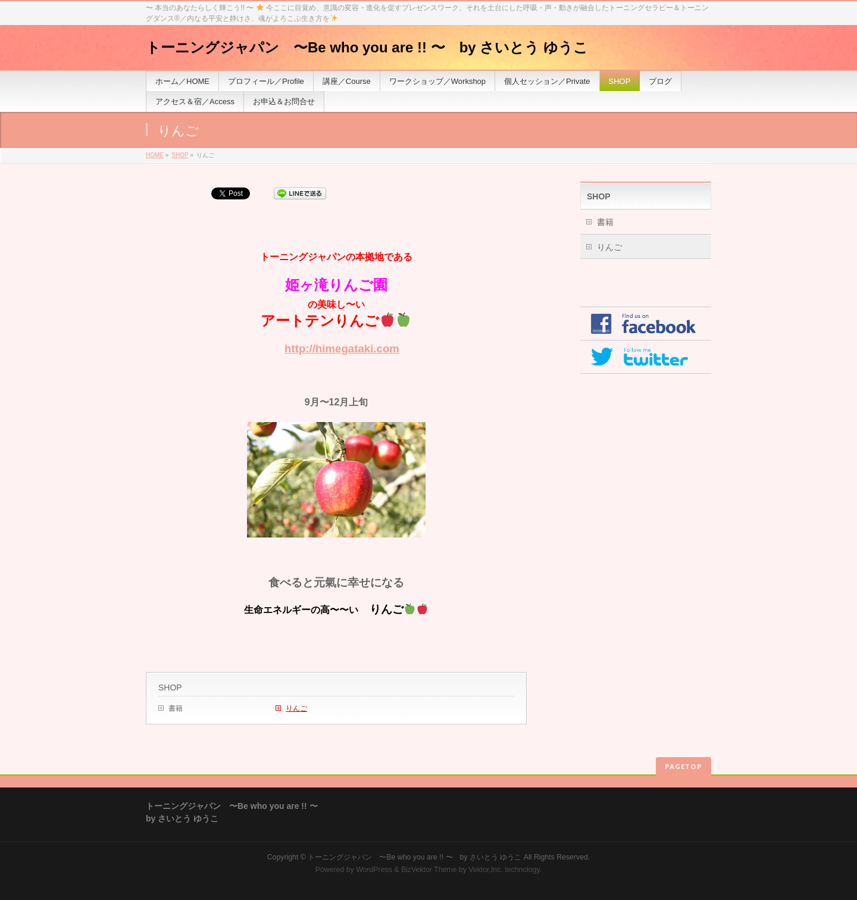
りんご (296, 708)
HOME (155, 155)
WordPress (374, 869)
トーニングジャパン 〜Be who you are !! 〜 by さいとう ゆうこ (367, 47)
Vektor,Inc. (485, 869)
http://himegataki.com (341, 348)
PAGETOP (683, 766)
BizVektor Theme (429, 869)
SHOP (179, 155)
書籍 (175, 708)
